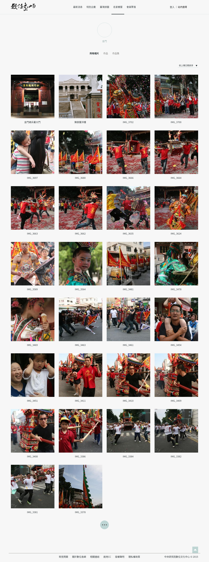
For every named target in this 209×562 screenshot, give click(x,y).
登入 (172, 7)
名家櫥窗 (117, 7)
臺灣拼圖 (104, 7)
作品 (105, 53)
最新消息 (77, 7)
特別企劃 (91, 7)
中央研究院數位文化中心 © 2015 (181, 557)
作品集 (115, 53)
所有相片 (94, 53)
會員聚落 (131, 7)
